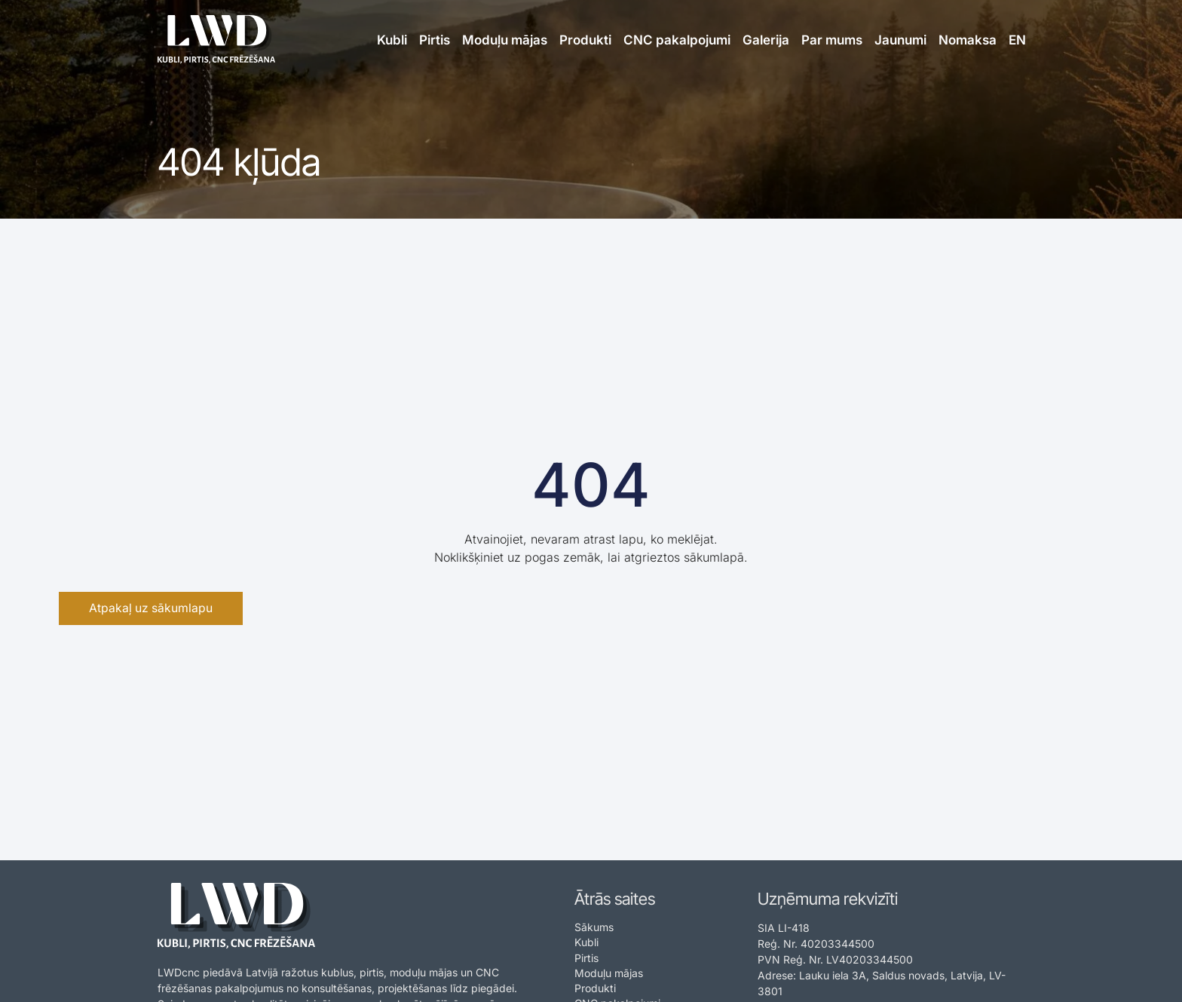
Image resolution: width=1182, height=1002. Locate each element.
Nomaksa (968, 39)
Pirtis (434, 39)
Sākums (594, 927)
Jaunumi (900, 39)
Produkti (585, 39)
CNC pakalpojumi (676, 39)
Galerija (766, 39)
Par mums (831, 39)
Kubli (392, 39)
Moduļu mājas (504, 39)
